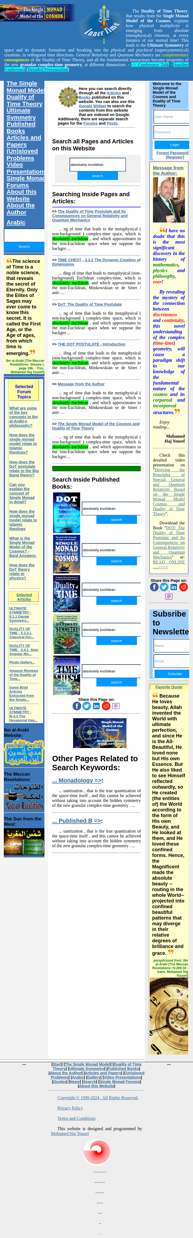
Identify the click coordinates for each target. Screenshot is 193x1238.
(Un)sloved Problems (22, 155)
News (75, 1081)
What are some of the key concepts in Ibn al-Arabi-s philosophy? (23, 417)
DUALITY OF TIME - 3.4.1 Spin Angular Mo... (23, 650)
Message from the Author (81, 384)
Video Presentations (26, 168)
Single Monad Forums (26, 182)
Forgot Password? (173, 153)
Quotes (60, 1081)
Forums (90, 123)
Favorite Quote (168, 687)
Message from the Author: (168, 170)
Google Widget (92, 106)
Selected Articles (24, 597)
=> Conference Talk (150, 64)
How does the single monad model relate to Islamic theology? (23, 443)
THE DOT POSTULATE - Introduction (91, 344)
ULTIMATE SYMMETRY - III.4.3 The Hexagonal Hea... (23, 714)
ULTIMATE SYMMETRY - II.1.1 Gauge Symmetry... (20, 614)
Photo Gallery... (22, 662)
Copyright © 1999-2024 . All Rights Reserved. (97, 1097)
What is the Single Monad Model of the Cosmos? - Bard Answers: (23, 547)
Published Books (20, 127)
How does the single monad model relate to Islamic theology (23, 520)
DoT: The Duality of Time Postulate (90, 304)
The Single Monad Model (25, 87)
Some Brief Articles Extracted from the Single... (21, 693)
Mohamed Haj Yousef (70, 1133)
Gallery (93, 1077)
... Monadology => (77, 780)
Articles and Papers (23, 141)
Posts (112, 123)
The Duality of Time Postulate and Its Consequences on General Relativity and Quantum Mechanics (90, 215)
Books (85, 97)
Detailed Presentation (48, 69)
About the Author (20, 209)
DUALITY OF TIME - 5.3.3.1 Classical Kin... (21, 633)
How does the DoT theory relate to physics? (22, 571)
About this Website (21, 195)
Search (89, 1081)
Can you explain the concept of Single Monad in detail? (22, 493)
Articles (114, 93)
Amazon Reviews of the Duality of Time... (23, 675)
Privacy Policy (70, 1108)
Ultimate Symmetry (21, 114)
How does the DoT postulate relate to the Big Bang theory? (24, 468)
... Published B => (76, 820)
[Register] (175, 157)
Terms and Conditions (76, 1118)
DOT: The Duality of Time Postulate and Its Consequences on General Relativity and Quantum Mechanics (169, 542)
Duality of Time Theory (24, 100)
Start (57, 1064)
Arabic (15, 222)
